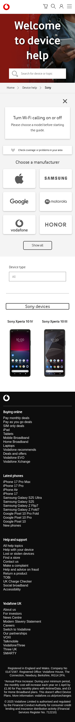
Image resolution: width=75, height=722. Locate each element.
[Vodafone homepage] (6, 7)
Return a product (15, 573)
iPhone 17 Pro (13, 485)
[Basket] (45, 7)
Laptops (9, 445)
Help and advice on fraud (21, 569)
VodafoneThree (14, 645)
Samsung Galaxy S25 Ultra (22, 497)
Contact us (10, 561)
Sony (48, 87)
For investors (12, 613)
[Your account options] (61, 7)
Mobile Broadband (16, 437)
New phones (12, 525)
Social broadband (15, 585)
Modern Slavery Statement (22, 621)
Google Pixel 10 (14, 521)
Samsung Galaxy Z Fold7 (21, 509)
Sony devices (37, 306)
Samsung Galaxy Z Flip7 (20, 505)
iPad (6, 430)
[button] (37, 150)
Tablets (8, 434)
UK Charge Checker (17, 581)
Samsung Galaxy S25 (18, 501)
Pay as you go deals (17, 422)
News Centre (12, 617)
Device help (29, 87)
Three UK (10, 649)
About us (9, 609)
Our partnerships (15, 633)
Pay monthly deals (16, 418)
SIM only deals (13, 426)
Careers (9, 625)
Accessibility (12, 589)
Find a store (11, 557)
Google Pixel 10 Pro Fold (21, 513)
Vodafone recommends (19, 449)
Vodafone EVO (13, 457)
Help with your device (18, 549)
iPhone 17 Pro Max (16, 482)
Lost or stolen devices (18, 553)
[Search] (53, 7)
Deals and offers (14, 453)
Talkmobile (10, 641)
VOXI (7, 637)
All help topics (13, 545)
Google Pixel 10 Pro (17, 517)
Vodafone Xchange (16, 461)
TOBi (6, 577)
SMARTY (9, 653)
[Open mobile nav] (69, 7)
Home (11, 87)
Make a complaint (15, 565)
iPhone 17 (10, 493)
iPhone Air (10, 489)
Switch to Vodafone (17, 629)
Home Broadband (15, 441)
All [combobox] (14, 277)
